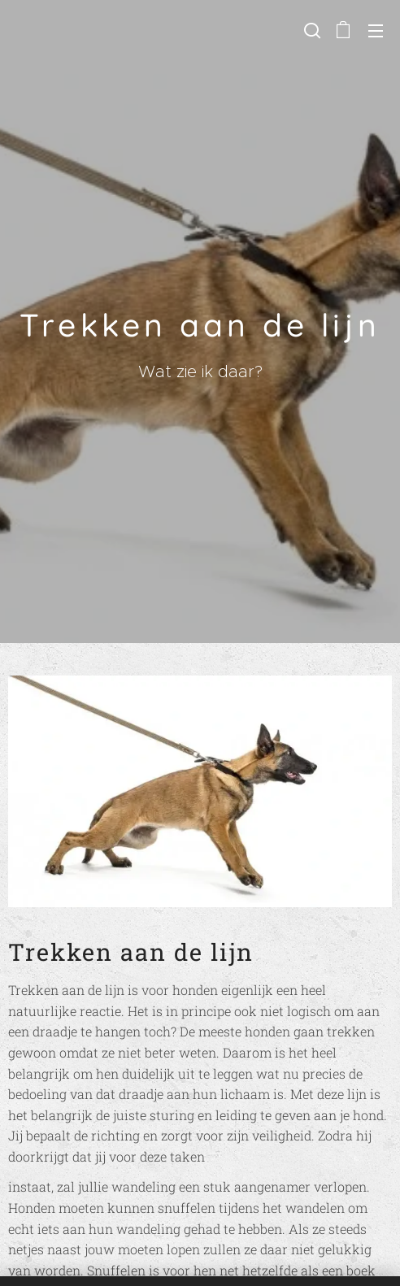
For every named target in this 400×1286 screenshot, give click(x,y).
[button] (310, 30)
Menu (375, 31)
